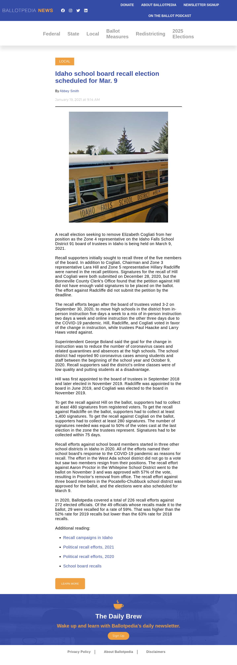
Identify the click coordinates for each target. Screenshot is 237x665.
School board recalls (82, 566)
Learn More (70, 583)
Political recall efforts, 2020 (88, 556)
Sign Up (118, 636)
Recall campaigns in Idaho (88, 537)
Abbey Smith (69, 91)
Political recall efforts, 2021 (88, 547)
